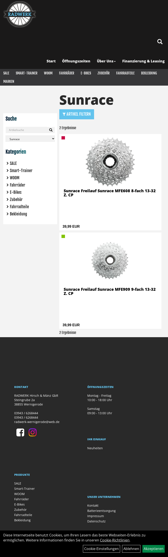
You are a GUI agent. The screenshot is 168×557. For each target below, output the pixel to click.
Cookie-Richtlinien (115, 540)
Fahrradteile (125, 73)
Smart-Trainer (26, 73)
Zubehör (104, 73)
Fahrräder (66, 73)
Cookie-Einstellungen (101, 548)
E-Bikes (86, 73)
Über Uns (106, 61)
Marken (8, 81)
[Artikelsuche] (160, 42)
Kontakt (92, 505)
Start (51, 61)
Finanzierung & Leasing (143, 61)
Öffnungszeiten (76, 61)
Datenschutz (96, 521)
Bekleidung (149, 73)
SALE (6, 73)
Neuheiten (95, 448)
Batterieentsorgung (101, 511)
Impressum (95, 516)
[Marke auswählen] (30, 139)
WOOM (48, 73)
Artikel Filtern (77, 114)
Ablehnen (131, 548)
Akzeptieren (153, 548)
